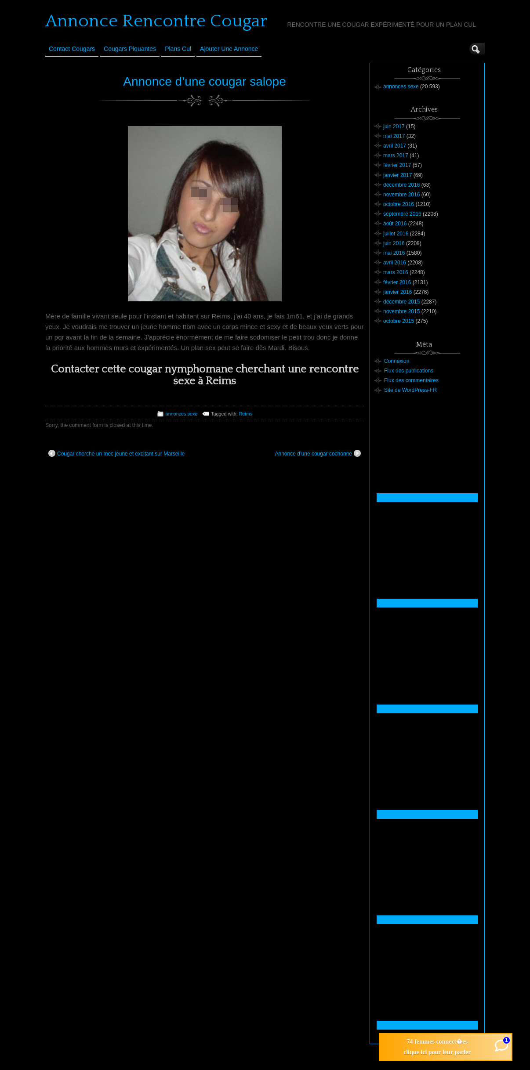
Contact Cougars (72, 48)
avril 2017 (394, 146)
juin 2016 (394, 243)
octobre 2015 (398, 321)
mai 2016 (394, 253)
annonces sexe (182, 413)
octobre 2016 (398, 204)
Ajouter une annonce (229, 48)
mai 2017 (394, 136)
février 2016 (397, 282)
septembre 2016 (402, 214)
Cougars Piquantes (130, 48)
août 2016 (395, 224)
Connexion (396, 361)
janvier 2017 (397, 175)
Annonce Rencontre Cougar (156, 21)
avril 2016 (394, 263)
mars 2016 (395, 272)
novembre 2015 (401, 311)
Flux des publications (408, 371)
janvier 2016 (397, 292)
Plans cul (178, 48)
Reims (246, 413)
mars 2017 (395, 155)
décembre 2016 (401, 185)
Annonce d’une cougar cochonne (318, 453)
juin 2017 (394, 126)
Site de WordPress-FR (410, 390)
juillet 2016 (395, 234)
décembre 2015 (401, 302)
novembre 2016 (401, 195)
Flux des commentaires (411, 380)
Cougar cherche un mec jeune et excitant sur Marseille (116, 453)
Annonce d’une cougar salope (204, 81)
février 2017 (397, 165)
